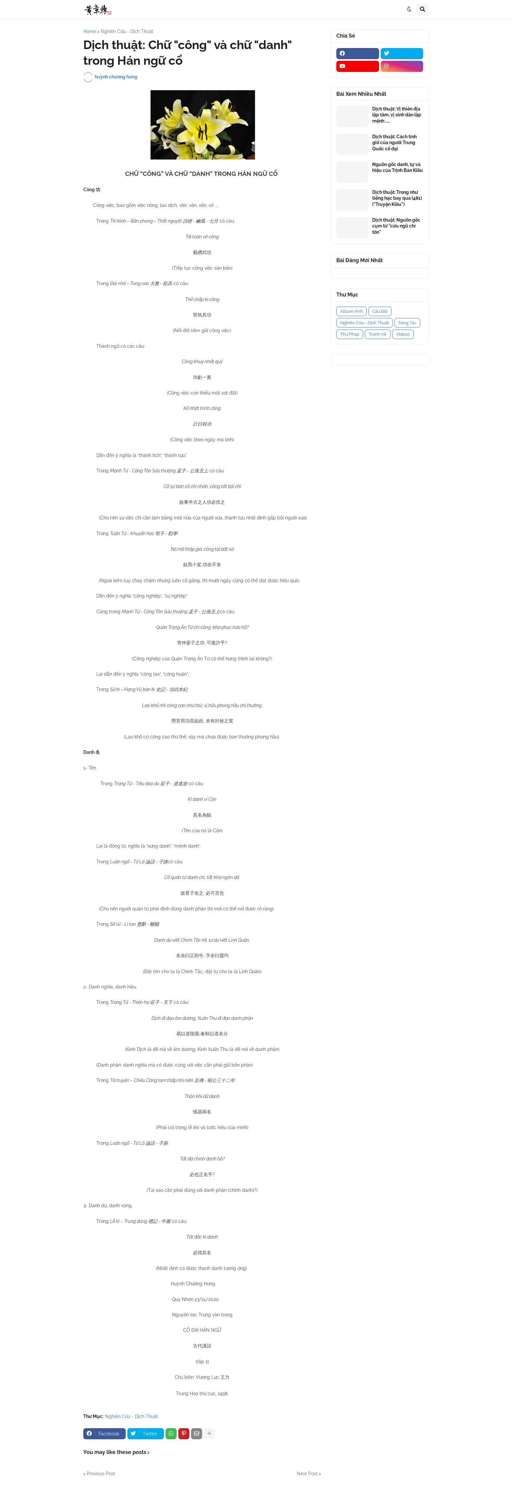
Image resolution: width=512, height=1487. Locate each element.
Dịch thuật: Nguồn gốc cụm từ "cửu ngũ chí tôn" (396, 225)
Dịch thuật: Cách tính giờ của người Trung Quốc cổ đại (394, 142)
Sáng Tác (407, 322)
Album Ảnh (351, 311)
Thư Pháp (349, 334)
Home (89, 31)
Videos (403, 334)
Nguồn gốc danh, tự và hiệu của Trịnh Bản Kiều (397, 167)
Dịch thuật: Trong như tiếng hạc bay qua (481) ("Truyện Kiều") (397, 198)
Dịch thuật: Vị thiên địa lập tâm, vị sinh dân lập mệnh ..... (396, 114)
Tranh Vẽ (378, 334)
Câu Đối (380, 311)
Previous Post (101, 1473)
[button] (409, 9)
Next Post (307, 1473)
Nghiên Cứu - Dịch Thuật (127, 31)
